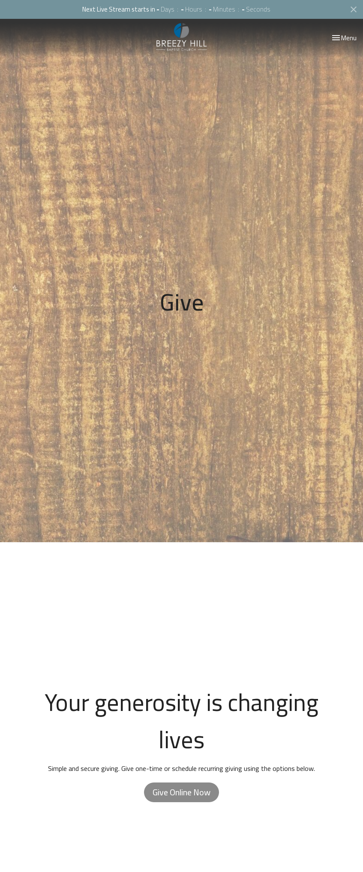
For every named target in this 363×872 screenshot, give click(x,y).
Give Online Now (181, 792)
